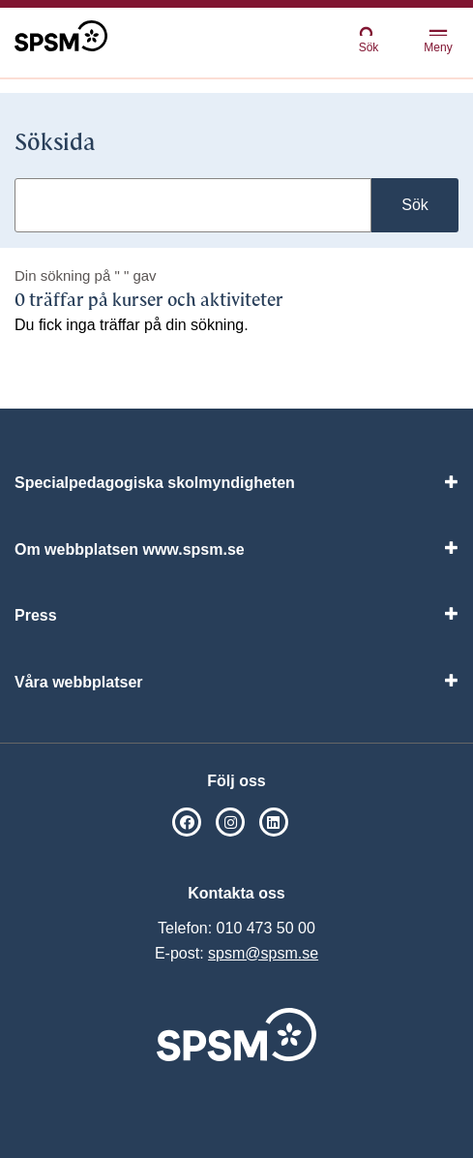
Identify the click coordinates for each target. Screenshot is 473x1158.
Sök (368, 39)
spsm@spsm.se (263, 953)
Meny (438, 42)
